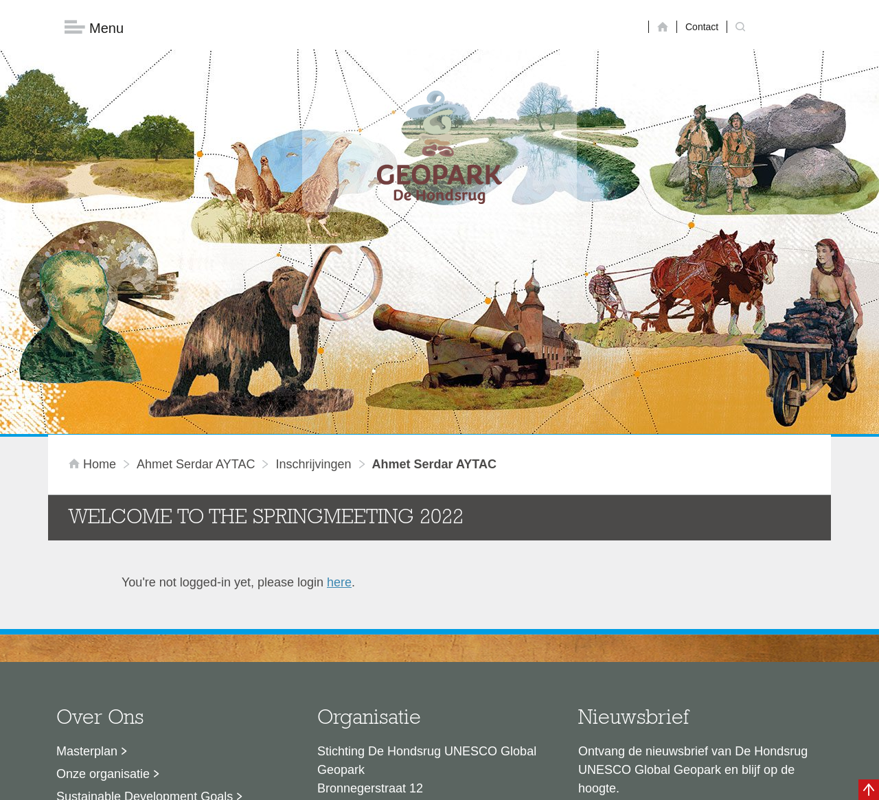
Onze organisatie (103, 611)
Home (94, 301)
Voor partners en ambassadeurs (144, 656)
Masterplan (86, 588)
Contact (701, 26)
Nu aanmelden (639, 670)
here (339, 419)
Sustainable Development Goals (144, 634)
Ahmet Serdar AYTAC (196, 301)
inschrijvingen (313, 301)
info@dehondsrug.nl (372, 712)
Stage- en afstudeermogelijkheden (150, 679)
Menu (94, 28)
